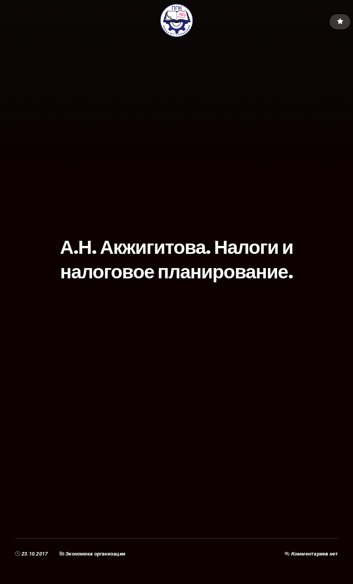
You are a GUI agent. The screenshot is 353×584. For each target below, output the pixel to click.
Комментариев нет (314, 554)
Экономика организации (95, 554)
